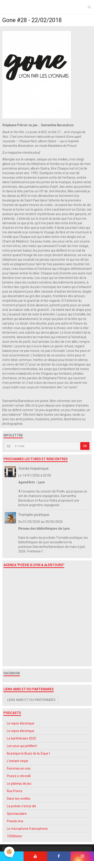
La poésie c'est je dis (21, 806)
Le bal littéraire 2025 (21, 738)
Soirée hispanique (33, 468)
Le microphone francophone (27, 828)
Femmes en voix (18, 768)
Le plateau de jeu (19, 783)
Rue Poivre (14, 791)
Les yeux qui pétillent (22, 746)
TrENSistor (14, 836)
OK (85, 446)
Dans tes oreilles (18, 798)
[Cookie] (9, 852)
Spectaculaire (17, 813)
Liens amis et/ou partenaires (31, 700)
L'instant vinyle (17, 761)
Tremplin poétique (33, 514)
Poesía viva (15, 821)
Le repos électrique (20, 723)
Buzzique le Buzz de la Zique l (28, 753)
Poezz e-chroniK (19, 776)
